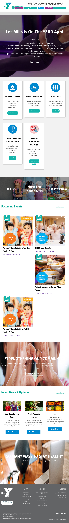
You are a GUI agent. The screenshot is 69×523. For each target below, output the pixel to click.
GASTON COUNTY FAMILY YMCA (45, 3)
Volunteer (42, 498)
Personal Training (54, 461)
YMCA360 (49, 8)
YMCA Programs (34, 96)
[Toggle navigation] (66, 13)
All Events (60, 207)
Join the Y (56, 96)
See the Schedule (12, 113)
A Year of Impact (58, 188)
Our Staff (26, 494)
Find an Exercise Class (42, 500)
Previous (3, 45)
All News (60, 393)
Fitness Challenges (41, 461)
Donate (41, 8)
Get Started (56, 111)
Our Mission (26, 492)
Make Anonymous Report (34, 162)
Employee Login (26, 499)
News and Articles (26, 503)
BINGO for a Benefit (42, 248)
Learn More (34, 62)
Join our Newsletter (42, 505)
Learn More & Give (34, 374)
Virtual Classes (28, 461)
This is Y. (11, 188)
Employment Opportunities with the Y (42, 492)
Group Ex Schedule (15, 461)
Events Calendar (42, 496)
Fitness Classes (12, 96)
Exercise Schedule (60, 8)
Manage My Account (30, 8)
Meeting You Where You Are (34, 188)
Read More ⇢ (12, 432)
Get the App (42, 503)
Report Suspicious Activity (34, 141)
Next (65, 45)
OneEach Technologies (60, 519)
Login (25, 501)
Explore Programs (34, 111)
